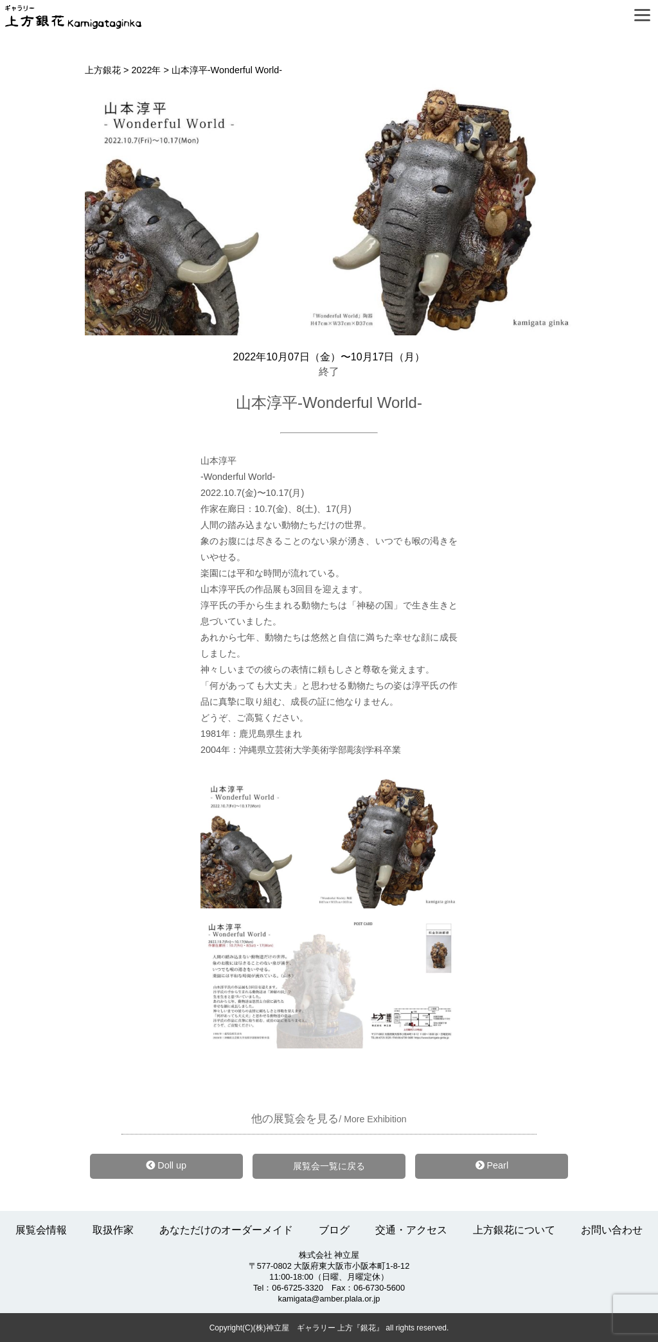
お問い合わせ (612, 1229)
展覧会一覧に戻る (329, 1166)
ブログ (334, 1229)
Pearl (492, 1165)
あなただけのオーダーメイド (226, 1229)
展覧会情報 (41, 1229)
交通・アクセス (411, 1229)
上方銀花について (514, 1229)
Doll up (166, 1165)
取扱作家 (113, 1229)
